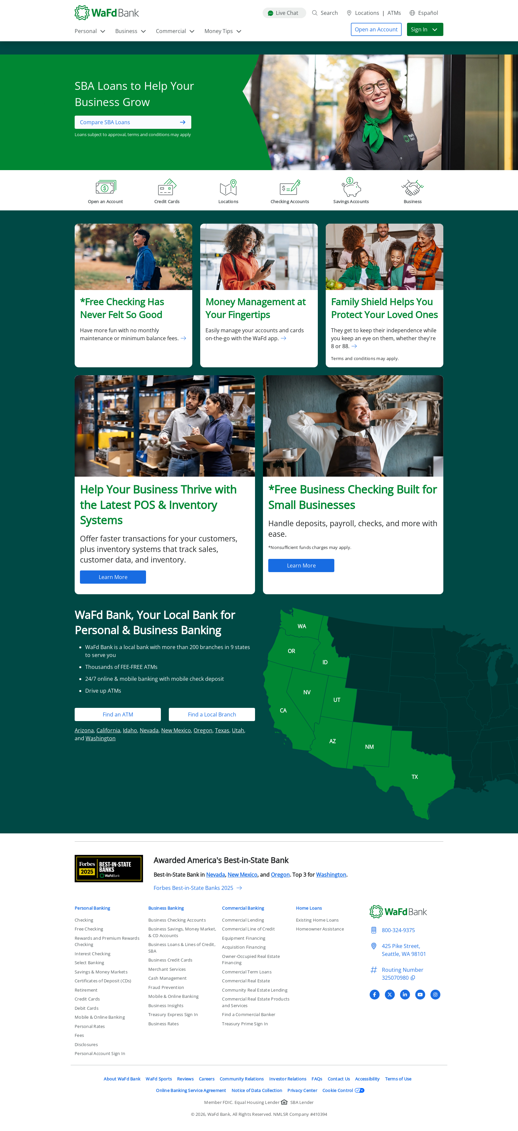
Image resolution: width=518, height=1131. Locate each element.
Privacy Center (302, 1090)
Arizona (84, 730)
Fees (79, 1035)
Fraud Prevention (166, 987)
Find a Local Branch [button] (212, 714)
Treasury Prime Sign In (245, 1024)
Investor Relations (288, 1079)
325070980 (399, 978)
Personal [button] (90, 31)
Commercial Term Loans (246, 972)
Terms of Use (398, 1079)
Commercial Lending (243, 920)
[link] (133, 295)
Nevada (149, 730)
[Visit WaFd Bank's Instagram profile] (435, 995)
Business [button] (131, 31)
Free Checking (89, 929)
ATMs (394, 13)
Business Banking (166, 908)
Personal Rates (90, 1026)
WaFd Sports (159, 1079)
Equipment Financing (243, 938)
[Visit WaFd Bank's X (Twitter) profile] (390, 995)
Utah (238, 730)
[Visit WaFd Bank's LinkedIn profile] (405, 995)
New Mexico (176, 730)
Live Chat (283, 13)
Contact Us (339, 1079)
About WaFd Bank (122, 1079)
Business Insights (165, 1005)
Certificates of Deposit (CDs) (103, 981)
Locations (362, 13)
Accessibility (367, 1079)
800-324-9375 (398, 930)
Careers (206, 1079)
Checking (84, 920)
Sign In (424, 29)
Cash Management (167, 978)
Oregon (203, 730)
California (108, 730)
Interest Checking (92, 954)
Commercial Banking (243, 908)
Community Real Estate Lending (254, 990)
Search (325, 13)
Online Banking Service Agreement (191, 1090)
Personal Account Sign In (100, 1053)
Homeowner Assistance (320, 929)
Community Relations (242, 1079)
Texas (222, 730)
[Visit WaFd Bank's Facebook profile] (375, 995)
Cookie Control (343, 1090)
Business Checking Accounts (177, 920)
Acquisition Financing (243, 947)
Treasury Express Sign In (173, 1014)
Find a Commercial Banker (248, 1014)
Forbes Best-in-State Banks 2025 (198, 888)
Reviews (185, 1079)
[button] (376, 29)
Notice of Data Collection (257, 1090)
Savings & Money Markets (101, 972)
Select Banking (89, 963)
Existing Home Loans (317, 920)
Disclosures (86, 1044)
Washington (101, 738)
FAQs (317, 1079)
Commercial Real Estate (246, 981)
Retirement (86, 990)
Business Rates (163, 1024)
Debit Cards (86, 1008)
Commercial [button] (175, 31)
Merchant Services (167, 969)
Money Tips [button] (223, 31)
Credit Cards (87, 999)
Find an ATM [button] (118, 714)
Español (423, 13)
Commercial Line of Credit (248, 929)
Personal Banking (92, 908)
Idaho (130, 730)
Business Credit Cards (170, 960)
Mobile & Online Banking (100, 1017)
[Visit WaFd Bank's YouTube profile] (420, 995)
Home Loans (309, 908)
